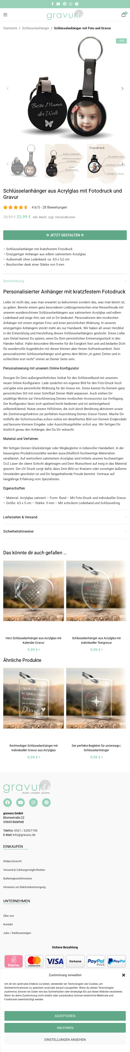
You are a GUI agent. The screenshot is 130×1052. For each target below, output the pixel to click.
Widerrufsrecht (12, 861)
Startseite (10, 28)
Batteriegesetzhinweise (17, 878)
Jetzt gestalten (65, 235)
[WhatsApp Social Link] (71, 4)
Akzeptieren (65, 1016)
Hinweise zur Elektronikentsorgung (24, 887)
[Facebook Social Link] (52, 4)
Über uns (8, 915)
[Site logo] (65, 14)
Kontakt (8, 924)
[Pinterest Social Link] (64, 4)
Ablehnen (65, 1028)
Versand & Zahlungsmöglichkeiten (24, 869)
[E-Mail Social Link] (58, 4)
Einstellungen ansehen (65, 1040)
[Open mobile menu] (5, 14)
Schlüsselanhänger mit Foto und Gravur (82, 28)
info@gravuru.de (24, 835)
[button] (123, 975)
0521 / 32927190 (26, 830)
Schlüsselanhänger (35, 28)
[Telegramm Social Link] (77, 4)
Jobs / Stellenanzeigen (17, 933)
